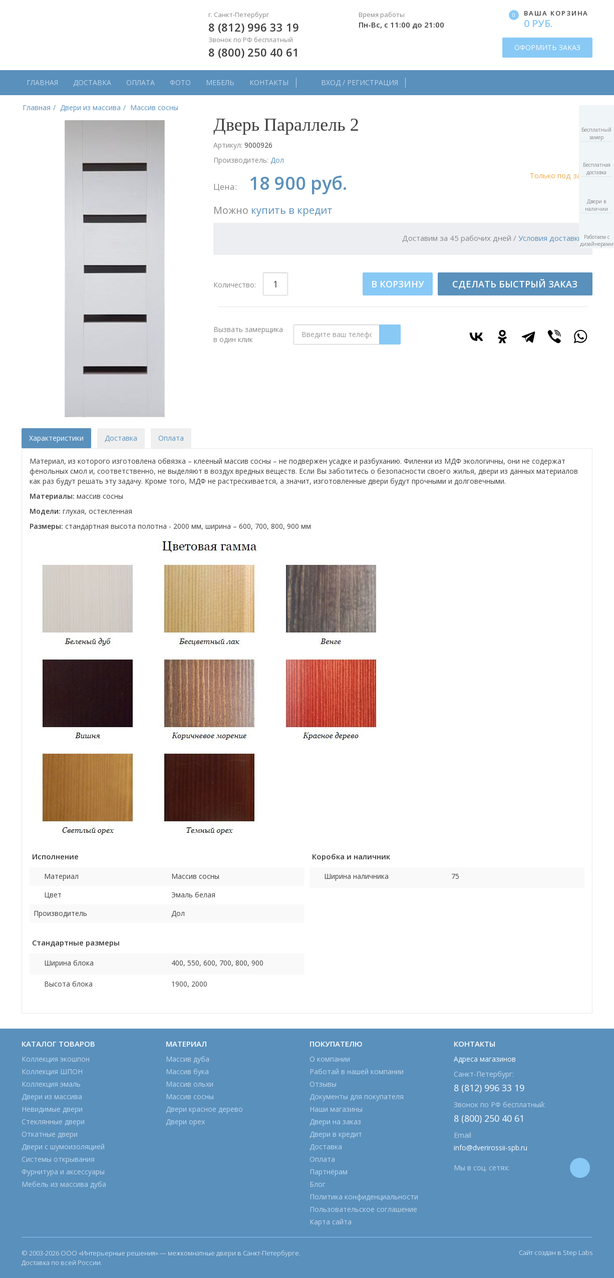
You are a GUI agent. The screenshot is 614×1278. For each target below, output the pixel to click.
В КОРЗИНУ (397, 284)
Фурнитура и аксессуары (63, 1171)
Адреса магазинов (485, 1059)
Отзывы (323, 1084)
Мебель (220, 82)
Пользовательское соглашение (363, 1209)
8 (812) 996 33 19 (253, 27)
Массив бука (187, 1071)
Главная (42, 82)
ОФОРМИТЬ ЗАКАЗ (547, 47)
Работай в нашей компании (357, 1071)
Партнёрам (329, 1171)
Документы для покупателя (357, 1096)
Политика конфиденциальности (364, 1196)
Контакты (268, 82)
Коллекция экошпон (56, 1059)
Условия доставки (550, 238)
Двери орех (185, 1121)
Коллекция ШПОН (52, 1071)
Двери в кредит (336, 1134)
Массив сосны (190, 1096)
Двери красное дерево (204, 1109)
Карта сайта (331, 1221)
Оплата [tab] (171, 438)
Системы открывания (58, 1159)
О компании (330, 1059)
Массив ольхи (189, 1084)
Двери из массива (52, 1096)
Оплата (140, 82)
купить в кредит (292, 210)
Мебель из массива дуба (64, 1184)
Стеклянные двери (53, 1121)
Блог (318, 1184)
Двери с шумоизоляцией (63, 1146)
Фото (180, 82)
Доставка (92, 82)
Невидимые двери (52, 1109)
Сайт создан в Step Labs (555, 1252)
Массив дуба (187, 1059)
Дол (277, 160)
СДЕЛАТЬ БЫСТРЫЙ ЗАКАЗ (514, 284)
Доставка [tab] (121, 438)
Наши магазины (336, 1109)
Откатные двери (50, 1134)
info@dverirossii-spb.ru (490, 1147)
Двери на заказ (335, 1121)
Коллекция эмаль (51, 1084)
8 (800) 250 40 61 (253, 52)
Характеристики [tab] (56, 438)
